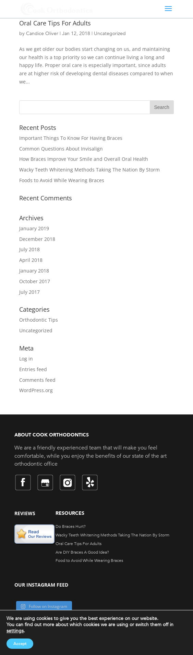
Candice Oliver (42, 33)
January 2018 (34, 270)
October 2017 (34, 281)
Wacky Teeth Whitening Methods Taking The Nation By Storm (89, 169)
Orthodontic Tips (38, 320)
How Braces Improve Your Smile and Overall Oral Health (83, 159)
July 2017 (29, 292)
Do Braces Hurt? (71, 526)
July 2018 (29, 249)
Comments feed (37, 380)
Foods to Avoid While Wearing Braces (61, 180)
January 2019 (34, 228)
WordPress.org (36, 390)
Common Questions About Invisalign (61, 148)
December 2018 (37, 239)
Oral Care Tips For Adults (55, 23)
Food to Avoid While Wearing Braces (89, 560)
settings (15, 631)
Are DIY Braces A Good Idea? (82, 552)
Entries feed (33, 369)
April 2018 (31, 260)
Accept (19, 643)
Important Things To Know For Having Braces (70, 138)
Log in (26, 358)
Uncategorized (110, 33)
